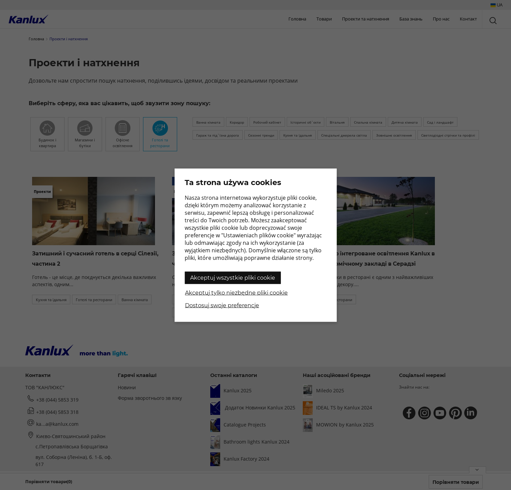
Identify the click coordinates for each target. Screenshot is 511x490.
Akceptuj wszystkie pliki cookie (232, 277)
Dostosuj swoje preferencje (222, 305)
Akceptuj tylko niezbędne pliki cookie (236, 292)
